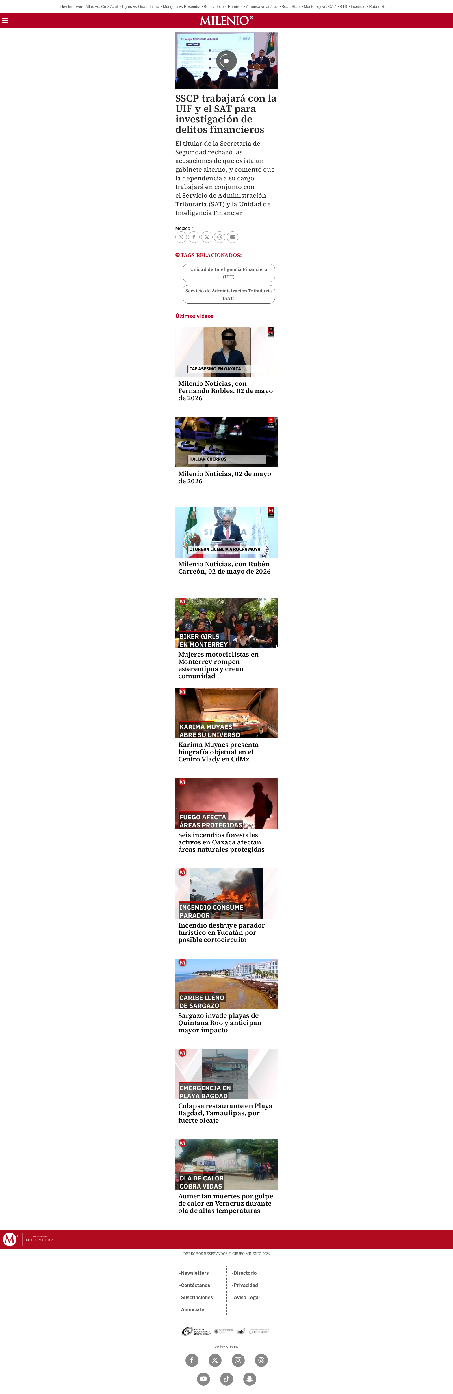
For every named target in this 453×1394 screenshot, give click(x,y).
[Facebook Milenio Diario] (191, 1360)
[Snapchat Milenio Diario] (249, 1379)
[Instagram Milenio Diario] (238, 1360)
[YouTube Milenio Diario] (203, 1379)
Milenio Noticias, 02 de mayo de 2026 (225, 477)
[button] (4, 22)
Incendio (358, 6)
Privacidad (246, 1285)
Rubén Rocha (381, 6)
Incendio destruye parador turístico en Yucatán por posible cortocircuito (221, 932)
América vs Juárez (262, 6)
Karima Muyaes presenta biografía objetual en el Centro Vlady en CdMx (218, 752)
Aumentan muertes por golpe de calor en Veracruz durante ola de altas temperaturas (225, 1203)
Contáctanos (195, 1285)
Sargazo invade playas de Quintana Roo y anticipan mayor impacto (220, 1023)
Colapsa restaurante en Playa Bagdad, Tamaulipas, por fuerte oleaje (225, 1113)
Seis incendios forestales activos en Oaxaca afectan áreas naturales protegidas (221, 842)
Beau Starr (291, 6)
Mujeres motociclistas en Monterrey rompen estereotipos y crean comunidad (218, 665)
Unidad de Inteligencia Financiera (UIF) (229, 273)
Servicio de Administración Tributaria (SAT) (228, 294)
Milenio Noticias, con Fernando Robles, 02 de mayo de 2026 (225, 391)
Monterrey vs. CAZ (320, 6)
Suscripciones (197, 1297)
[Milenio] (226, 20)
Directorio (245, 1273)
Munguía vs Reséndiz (181, 6)
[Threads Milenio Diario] (261, 1360)
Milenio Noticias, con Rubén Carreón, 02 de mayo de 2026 (224, 567)
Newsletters (195, 1273)
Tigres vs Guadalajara (140, 6)
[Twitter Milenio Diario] (215, 1360)
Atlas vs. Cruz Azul (101, 6)
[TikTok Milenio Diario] (226, 1379)
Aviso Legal (247, 1297)
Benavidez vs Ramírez (223, 6)
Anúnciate (192, 1309)
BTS (343, 6)
